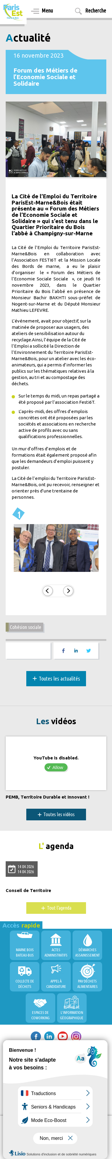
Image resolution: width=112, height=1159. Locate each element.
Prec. (47, 591)
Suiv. (68, 591)
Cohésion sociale (25, 627)
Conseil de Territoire (28, 890)
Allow (58, 767)
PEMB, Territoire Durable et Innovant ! (47, 797)
